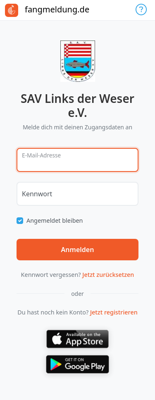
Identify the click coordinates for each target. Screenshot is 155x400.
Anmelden (77, 249)
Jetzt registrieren (114, 312)
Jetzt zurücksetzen (108, 275)
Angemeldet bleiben (54, 220)
